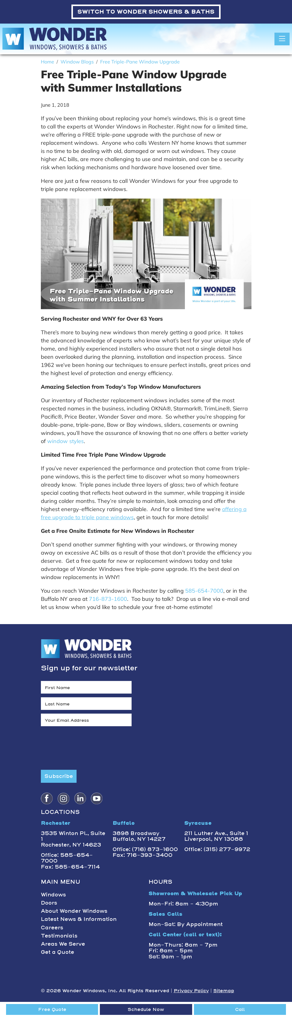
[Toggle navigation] (282, 39)
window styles (65, 441)
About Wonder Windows (74, 911)
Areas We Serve (63, 944)
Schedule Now (146, 1009)
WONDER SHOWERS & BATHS (146, 11)
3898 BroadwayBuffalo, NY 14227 (139, 836)
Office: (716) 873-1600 (145, 849)
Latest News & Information (78, 919)
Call (240, 1009)
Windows (53, 895)
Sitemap (223, 990)
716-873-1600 (108, 598)
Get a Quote (57, 952)
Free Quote (52, 1009)
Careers (52, 928)
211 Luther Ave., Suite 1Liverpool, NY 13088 (216, 836)
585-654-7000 (204, 590)
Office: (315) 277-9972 (217, 849)
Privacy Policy (191, 990)
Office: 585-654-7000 (67, 858)
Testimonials (59, 936)
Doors (49, 903)
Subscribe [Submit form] (58, 776)
